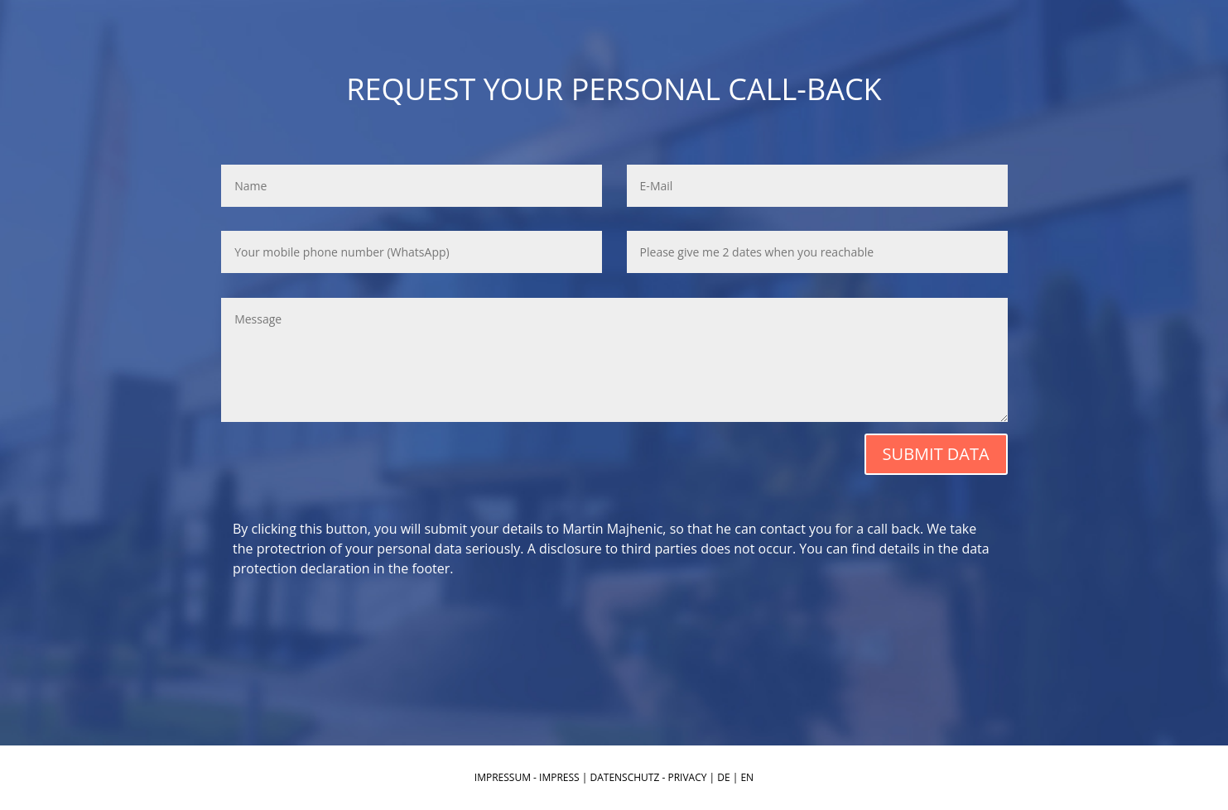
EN (747, 777)
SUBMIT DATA (936, 454)
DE (723, 777)
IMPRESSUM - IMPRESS (527, 777)
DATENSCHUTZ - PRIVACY (648, 777)
